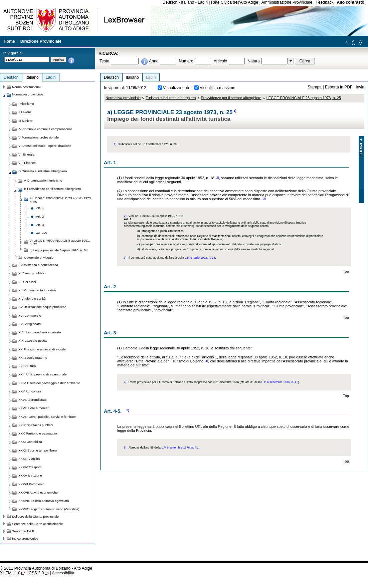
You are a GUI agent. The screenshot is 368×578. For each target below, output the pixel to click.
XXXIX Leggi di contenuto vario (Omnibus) (48, 509)
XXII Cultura (27, 366)
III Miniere (25, 120)
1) (234, 110)
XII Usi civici (27, 282)
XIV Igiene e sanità (32, 298)
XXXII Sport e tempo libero (37, 450)
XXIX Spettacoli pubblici (35, 425)
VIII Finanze (27, 163)
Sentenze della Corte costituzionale (37, 524)
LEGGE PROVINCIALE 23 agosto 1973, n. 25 (303, 98)
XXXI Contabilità (30, 442)
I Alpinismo (26, 103)
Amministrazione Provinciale (287, 2)
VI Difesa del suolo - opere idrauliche (44, 146)
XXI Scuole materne (32, 357)
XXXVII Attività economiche (38, 492)
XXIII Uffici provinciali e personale (42, 374)
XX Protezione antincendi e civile (42, 349)
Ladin (203, 2)
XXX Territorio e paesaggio (37, 433)
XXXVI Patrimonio (31, 484)
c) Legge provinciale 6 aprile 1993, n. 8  (59, 250)
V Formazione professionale (38, 137)
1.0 (10, 573)
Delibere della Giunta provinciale (35, 516)
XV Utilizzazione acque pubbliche (42, 307)
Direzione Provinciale (40, 41)
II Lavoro (24, 112)
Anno (153, 61)
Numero (186, 61)
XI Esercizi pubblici (32, 273)
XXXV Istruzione (30, 475)
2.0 (36, 573)
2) (217, 177)
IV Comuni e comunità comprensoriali (45, 129)
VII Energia (26, 154)
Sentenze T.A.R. (23, 531)
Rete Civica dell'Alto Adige (234, 2)
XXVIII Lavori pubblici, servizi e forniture (47, 416)
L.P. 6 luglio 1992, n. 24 (200, 257)
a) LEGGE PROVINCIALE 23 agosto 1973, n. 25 (60, 200)
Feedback (324, 2)
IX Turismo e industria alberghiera (42, 171)
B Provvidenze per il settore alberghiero (52, 189)
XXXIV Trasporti (29, 467)
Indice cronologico (25, 538)
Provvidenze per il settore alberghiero (231, 98)
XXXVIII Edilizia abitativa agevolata (43, 501)
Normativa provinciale (123, 98)
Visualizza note (176, 87)
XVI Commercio (29, 315)
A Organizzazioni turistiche (43, 180)
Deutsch (170, 2)
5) (128, 410)
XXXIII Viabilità (29, 459)
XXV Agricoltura (29, 391)
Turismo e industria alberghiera (171, 98)
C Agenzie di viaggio (38, 257)
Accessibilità (63, 573)
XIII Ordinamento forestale (37, 290)
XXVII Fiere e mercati (33, 408)
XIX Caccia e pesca (32, 340)
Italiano (187, 2)
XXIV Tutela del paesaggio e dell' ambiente (49, 383)
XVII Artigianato (29, 324)
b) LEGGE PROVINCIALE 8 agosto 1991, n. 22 (60, 242)
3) (264, 198)
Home (9, 41)
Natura (253, 61)
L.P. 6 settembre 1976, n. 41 (279, 382)
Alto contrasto (350, 2)
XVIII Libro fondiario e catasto (39, 332)
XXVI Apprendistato (32, 399)
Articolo (220, 61)
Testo (104, 61)
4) (206, 360)
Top (346, 271)
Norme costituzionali (26, 87)
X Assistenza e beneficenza (38, 265)
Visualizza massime (217, 87)
